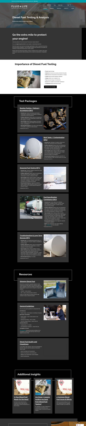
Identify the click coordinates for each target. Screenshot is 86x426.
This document (23, 330)
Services (45, 8)
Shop (55, 5)
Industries (52, 8)
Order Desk (60, 5)
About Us (49, 5)
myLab (72, 8)
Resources (59, 8)
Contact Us (66, 8)
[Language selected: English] (80, 425)
